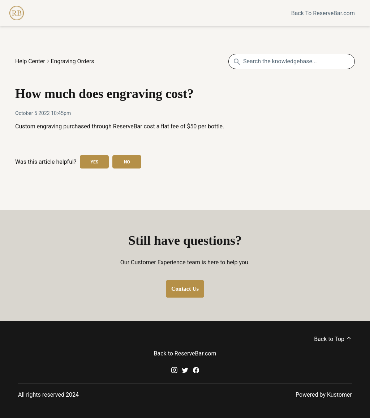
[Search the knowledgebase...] (291, 61)
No (127, 162)
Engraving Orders (72, 61)
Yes (95, 162)
